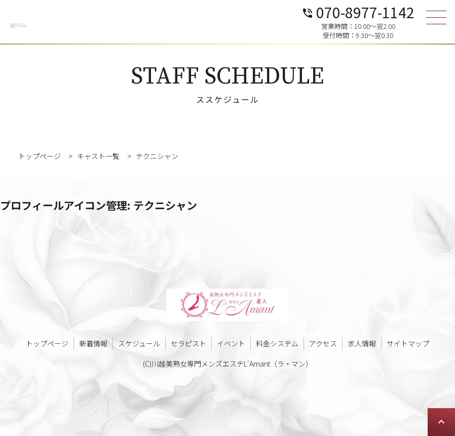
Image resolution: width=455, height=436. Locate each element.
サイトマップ (408, 343)
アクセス (323, 343)
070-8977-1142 (357, 11)
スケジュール (139, 343)
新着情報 (93, 343)
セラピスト (188, 343)
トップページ (47, 343)
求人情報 (362, 343)
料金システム (277, 343)
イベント (231, 343)
